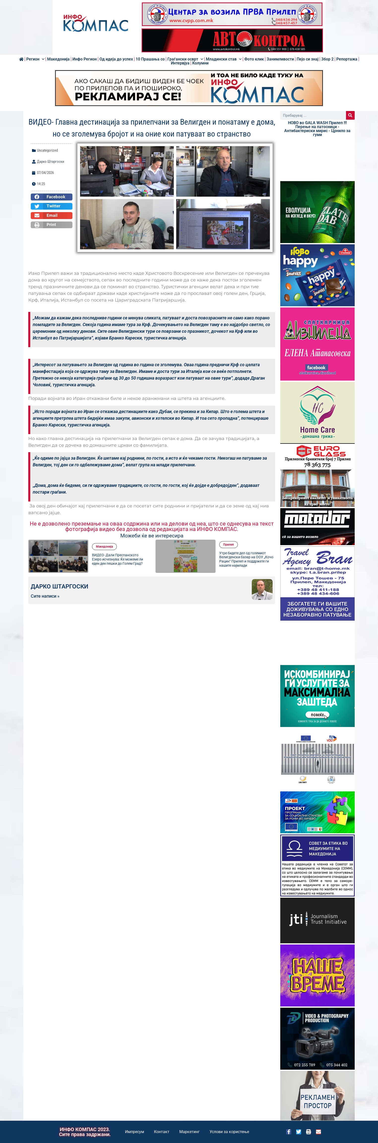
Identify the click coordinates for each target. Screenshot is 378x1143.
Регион (35, 59)
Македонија (58, 59)
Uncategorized (47, 150)
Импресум (134, 1131)
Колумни (200, 63)
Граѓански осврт (185, 59)
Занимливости (280, 59)
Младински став (224, 59)
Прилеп (228, 544)
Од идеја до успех (116, 59)
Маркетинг (189, 1131)
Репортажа (346, 59)
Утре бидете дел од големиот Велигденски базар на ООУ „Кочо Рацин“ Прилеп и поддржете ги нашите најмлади (246, 559)
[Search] (350, 115)
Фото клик (254, 59)
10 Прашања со (150, 59)
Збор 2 (327, 59)
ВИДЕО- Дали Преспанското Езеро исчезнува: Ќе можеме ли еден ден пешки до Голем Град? (117, 559)
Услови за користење (229, 1131)
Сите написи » (45, 596)
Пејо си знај (307, 59)
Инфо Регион (84, 59)
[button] (51, 197)
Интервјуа (180, 63)
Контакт (161, 1131)
